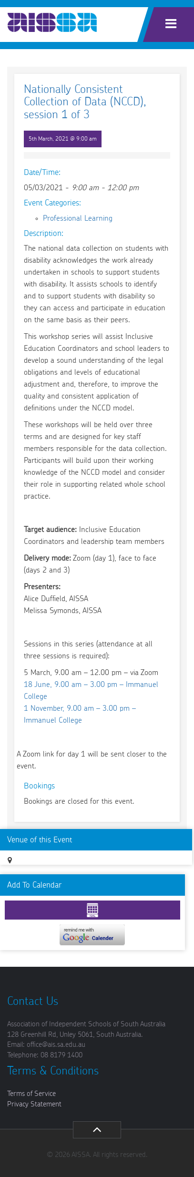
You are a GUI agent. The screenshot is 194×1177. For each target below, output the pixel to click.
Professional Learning (77, 218)
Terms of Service (31, 1093)
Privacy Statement (34, 1104)
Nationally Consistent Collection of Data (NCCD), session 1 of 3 (85, 102)
